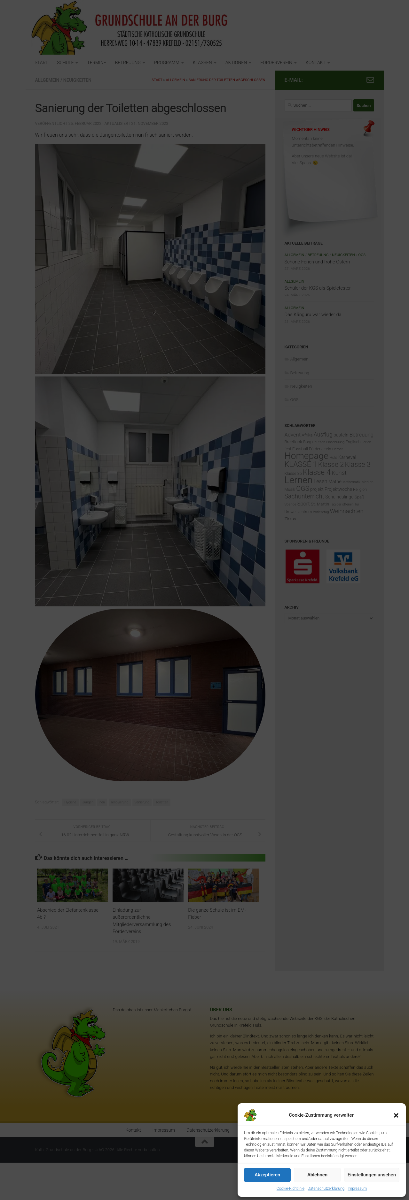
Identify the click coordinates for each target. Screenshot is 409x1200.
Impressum (357, 1188)
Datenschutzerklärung (326, 1188)
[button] (396, 1115)
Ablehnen (317, 1175)
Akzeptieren (267, 1175)
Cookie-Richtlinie (290, 1188)
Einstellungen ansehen (372, 1175)
